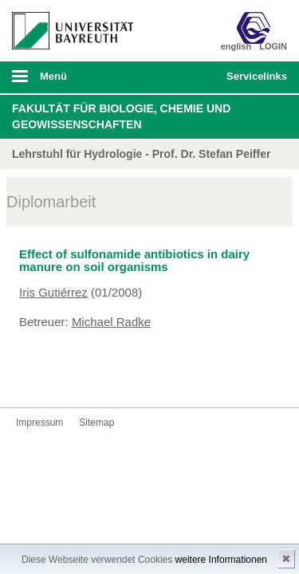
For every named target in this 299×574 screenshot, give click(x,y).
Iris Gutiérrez (53, 292)
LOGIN (273, 46)
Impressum (39, 422)
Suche (188, 77)
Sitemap (96, 422)
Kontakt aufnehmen (28, 377)
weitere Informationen (221, 559)
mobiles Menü (66, 81)
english (236, 46)
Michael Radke (111, 321)
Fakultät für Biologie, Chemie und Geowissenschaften (121, 116)
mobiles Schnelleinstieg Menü (253, 81)
